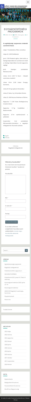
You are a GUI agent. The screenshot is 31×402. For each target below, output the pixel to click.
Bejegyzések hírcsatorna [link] (11, 382)
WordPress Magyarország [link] (12, 389)
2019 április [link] (8, 351)
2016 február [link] (8, 364)
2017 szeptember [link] (9, 361)
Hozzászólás (8, 173)
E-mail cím (8, 206)
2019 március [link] (8, 354)
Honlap (7, 213)
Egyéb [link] (7, 136)
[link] (2, 6)
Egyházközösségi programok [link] (13, 264)
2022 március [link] (8, 334)
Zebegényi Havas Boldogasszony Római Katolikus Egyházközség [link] (14, 6)
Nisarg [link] (15, 400)
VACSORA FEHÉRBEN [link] (10, 274)
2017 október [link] (8, 358)
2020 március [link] (8, 348)
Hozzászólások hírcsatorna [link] (12, 386)
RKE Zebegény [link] (20, 35)
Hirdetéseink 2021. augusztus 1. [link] (13, 271)
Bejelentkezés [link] (9, 379)
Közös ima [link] (7, 299)
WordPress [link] (21, 398)
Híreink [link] (7, 137)
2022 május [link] (8, 331)
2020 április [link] (8, 344)
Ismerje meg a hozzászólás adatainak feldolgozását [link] (13, 233)
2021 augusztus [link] (9, 338)
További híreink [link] (7, 309)
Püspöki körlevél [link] (9, 296)
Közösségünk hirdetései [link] (11, 288)
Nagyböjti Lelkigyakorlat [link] (12, 267)
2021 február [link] (8, 341)
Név (6, 198)
